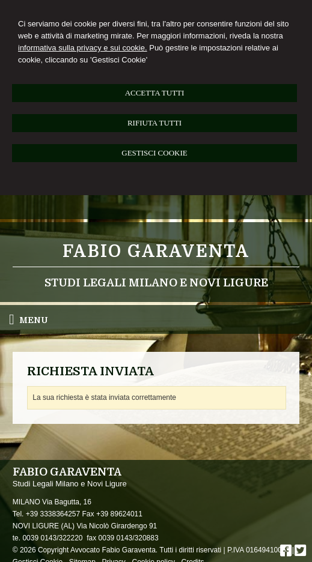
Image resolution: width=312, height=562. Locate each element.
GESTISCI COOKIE (154, 152)
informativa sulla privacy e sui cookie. (82, 47)
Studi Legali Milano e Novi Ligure (156, 283)
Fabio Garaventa (156, 251)
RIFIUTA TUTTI (154, 122)
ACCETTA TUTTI (155, 92)
